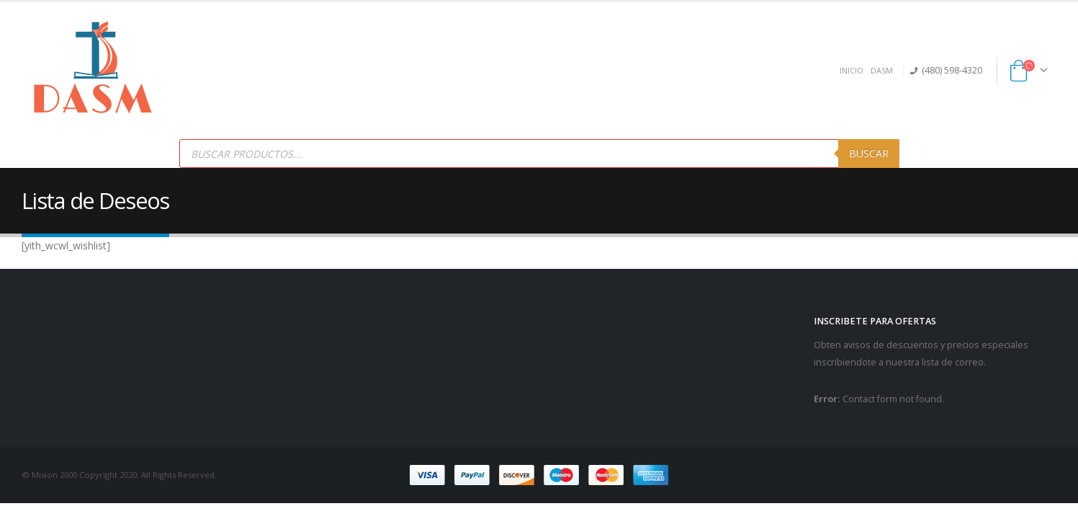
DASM (882, 70)
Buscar (869, 153)
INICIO (851, 70)
